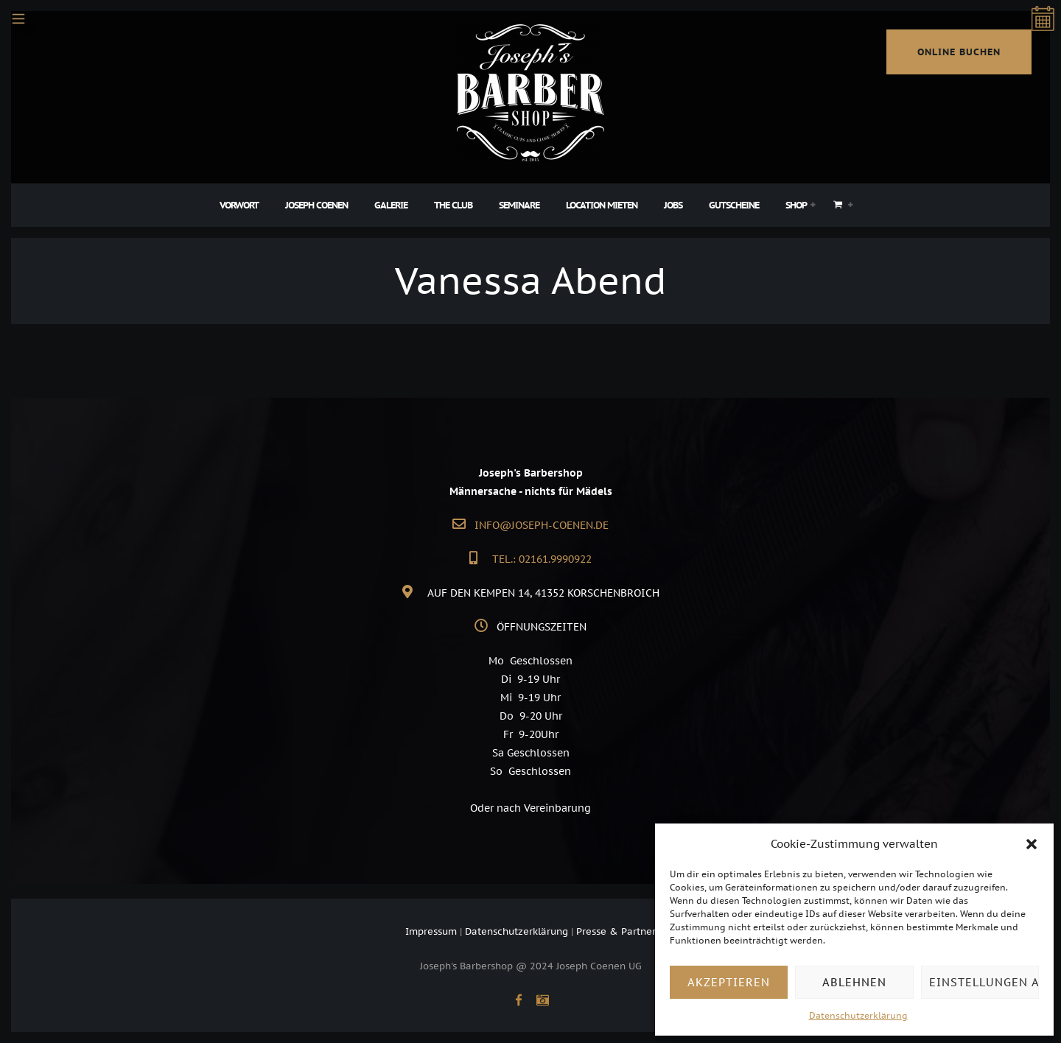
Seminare (519, 205)
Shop (796, 205)
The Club (453, 205)
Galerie (390, 205)
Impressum (431, 931)
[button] (1031, 844)
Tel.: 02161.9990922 (542, 559)
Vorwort (239, 205)
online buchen (959, 52)
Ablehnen (854, 982)
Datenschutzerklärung (858, 1015)
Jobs (673, 205)
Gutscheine (734, 205)
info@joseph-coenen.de (542, 525)
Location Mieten (601, 205)
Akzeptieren (728, 982)
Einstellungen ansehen (984, 982)
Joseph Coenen (316, 205)
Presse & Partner (616, 931)
